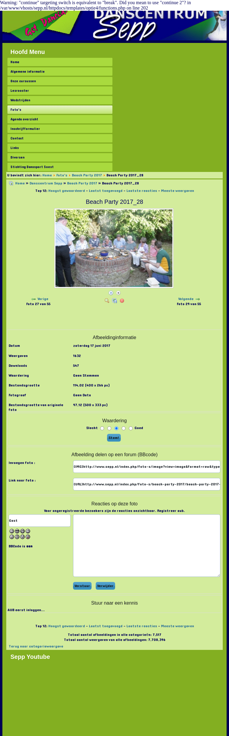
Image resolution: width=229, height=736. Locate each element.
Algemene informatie (27, 71)
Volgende (186, 298)
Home (14, 62)
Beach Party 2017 (87, 175)
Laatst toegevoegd (106, 190)
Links (14, 148)
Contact (17, 138)
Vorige (43, 298)
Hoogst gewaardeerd (66, 190)
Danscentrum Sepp (46, 183)
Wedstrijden (20, 100)
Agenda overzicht (24, 119)
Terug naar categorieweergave (36, 646)
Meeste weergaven (177, 190)
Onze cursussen (23, 81)
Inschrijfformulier (25, 128)
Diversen (17, 157)
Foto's (15, 109)
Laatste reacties (141, 190)
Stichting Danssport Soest (32, 167)
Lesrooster (19, 90)
